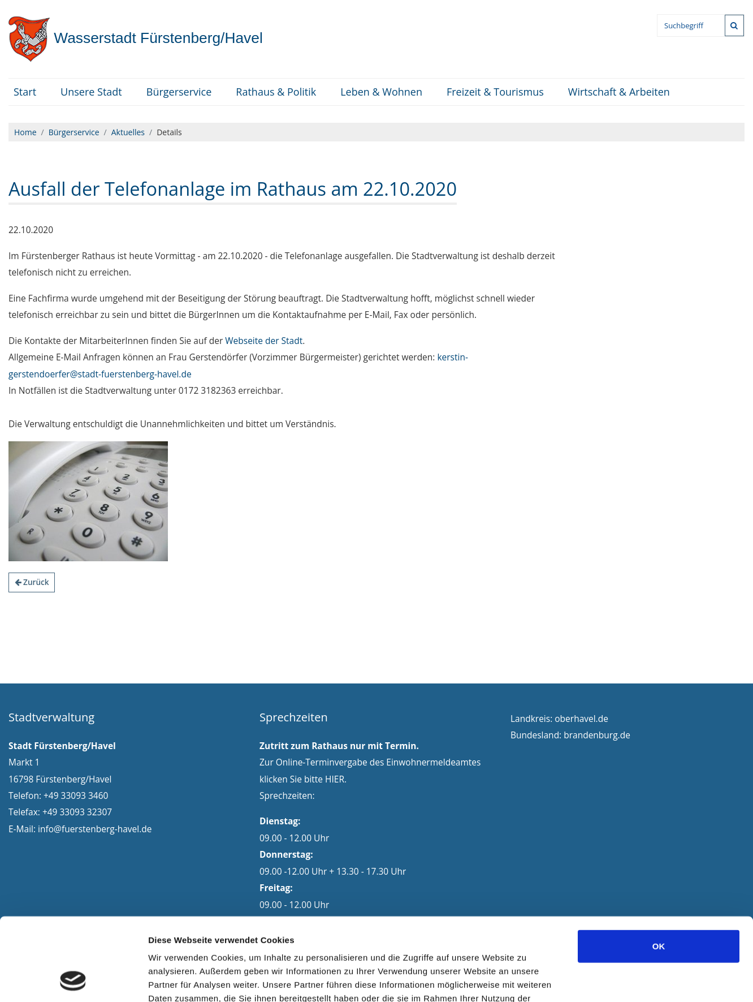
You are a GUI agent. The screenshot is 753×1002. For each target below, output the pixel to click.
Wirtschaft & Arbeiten (619, 91)
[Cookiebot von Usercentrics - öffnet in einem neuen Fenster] (73, 979)
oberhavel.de (581, 718)
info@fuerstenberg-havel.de (95, 829)
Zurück (32, 582)
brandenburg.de (597, 735)
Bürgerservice (179, 91)
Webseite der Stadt (263, 340)
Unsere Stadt (91, 91)
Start (25, 91)
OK (658, 868)
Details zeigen (601, 979)
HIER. (336, 779)
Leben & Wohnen (381, 91)
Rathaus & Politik (276, 91)
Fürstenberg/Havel (135, 37)
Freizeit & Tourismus (495, 91)
